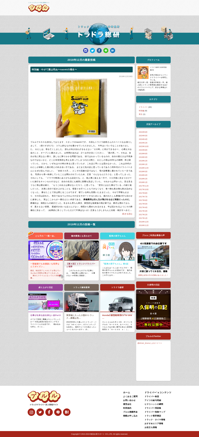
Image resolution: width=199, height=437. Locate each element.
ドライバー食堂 (152, 396)
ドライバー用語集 (153, 408)
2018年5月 (143, 172)
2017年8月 (143, 193)
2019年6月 (143, 154)
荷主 (140, 114)
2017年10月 (144, 189)
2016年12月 (144, 222)
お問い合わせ (129, 400)
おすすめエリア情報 (154, 423)
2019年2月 (143, 161)
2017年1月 (143, 218)
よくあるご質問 (130, 396)
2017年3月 (143, 211)
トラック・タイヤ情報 (155, 420)
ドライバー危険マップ (155, 412)
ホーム (126, 392)
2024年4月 (143, 139)
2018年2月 (143, 179)
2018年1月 (143, 182)
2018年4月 (143, 175)
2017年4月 (143, 207)
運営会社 (127, 404)
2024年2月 (143, 143)
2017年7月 (143, 197)
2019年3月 (143, 157)
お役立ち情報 (151, 427)
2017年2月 (143, 215)
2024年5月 (143, 136)
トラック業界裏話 (153, 416)
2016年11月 (144, 225)
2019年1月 (143, 164)
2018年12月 (144, 168)
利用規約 (127, 408)
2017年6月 (143, 200)
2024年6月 (143, 132)
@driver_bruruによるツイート (150, 343)
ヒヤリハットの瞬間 (154, 404)
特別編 (141, 111)
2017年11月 (144, 186)
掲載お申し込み (130, 416)
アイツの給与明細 (153, 400)
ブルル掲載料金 (130, 412)
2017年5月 (143, 204)
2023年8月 (143, 150)
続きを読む (127, 214)
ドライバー (143, 107)
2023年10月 (144, 146)
